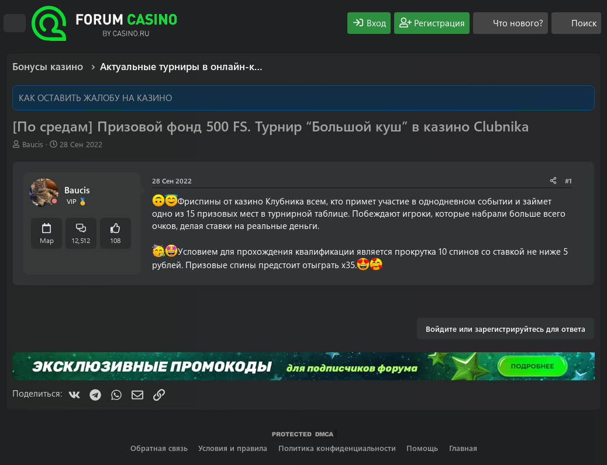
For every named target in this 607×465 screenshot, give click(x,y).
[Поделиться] (553, 181)
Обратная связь (159, 448)
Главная (463, 448)
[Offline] (54, 201)
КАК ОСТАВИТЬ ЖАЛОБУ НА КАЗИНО (95, 97)
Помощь (422, 448)
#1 (568, 180)
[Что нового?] (510, 23)
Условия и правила (232, 448)
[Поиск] (576, 23)
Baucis (32, 144)
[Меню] (15, 23)
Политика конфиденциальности (337, 448)
